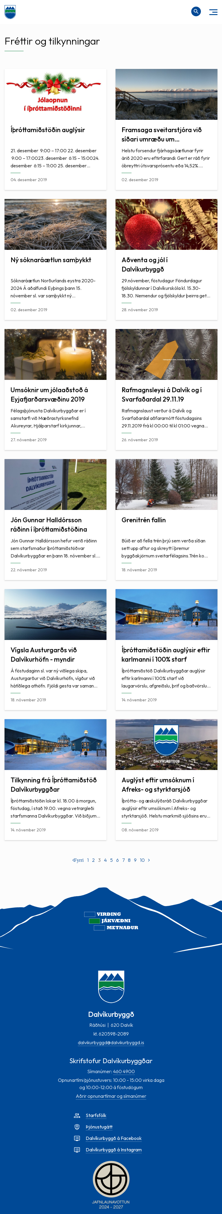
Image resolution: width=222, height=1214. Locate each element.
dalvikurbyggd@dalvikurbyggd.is (111, 1042)
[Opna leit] (196, 11)
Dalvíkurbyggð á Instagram (114, 1150)
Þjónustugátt (99, 1127)
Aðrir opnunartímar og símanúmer (111, 1096)
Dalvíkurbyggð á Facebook (114, 1138)
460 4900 (124, 1071)
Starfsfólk (96, 1115)
